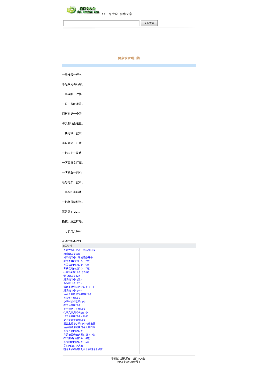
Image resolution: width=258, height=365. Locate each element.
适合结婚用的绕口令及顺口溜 (79, 327)
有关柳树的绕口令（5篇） (77, 342)
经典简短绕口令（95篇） (76, 272)
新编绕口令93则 (72, 253)
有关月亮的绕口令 (73, 331)
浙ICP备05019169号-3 (128, 361)
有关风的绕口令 (72, 305)
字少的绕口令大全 (73, 345)
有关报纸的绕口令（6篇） (77, 338)
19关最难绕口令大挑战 (75, 316)
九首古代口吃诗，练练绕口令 (79, 250)
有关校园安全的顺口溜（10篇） (80, 334)
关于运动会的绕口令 (74, 309)
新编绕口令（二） (73, 283)
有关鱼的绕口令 (72, 298)
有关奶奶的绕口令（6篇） (77, 265)
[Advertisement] (129, 42)
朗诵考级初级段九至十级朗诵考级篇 (83, 349)
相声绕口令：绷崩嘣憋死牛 (78, 257)
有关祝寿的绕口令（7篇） (77, 268)
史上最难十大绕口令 (74, 320)
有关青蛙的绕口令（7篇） (77, 261)
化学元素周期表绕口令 (75, 312)
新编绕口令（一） (73, 290)
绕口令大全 (110, 14)
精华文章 (126, 14)
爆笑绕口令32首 (72, 276)
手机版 (115, 358)
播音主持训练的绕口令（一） (79, 287)
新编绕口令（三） (73, 279)
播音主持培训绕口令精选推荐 (79, 323)
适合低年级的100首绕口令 (77, 294)
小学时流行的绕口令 (74, 301)
